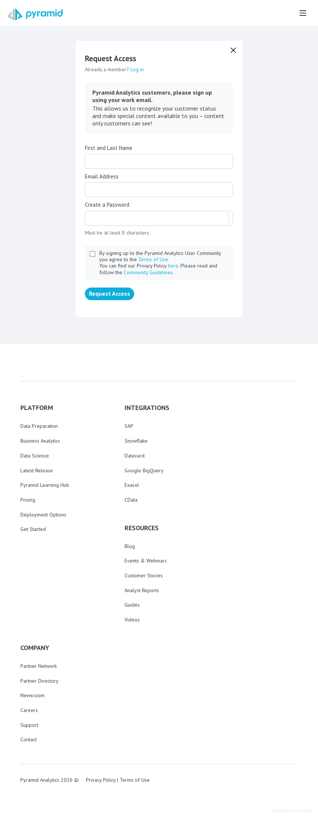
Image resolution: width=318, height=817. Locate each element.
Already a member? (114, 69)
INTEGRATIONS (147, 408)
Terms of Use (135, 780)
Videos (132, 619)
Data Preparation (39, 426)
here (173, 265)
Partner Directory (39, 680)
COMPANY (34, 648)
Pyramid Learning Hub (44, 485)
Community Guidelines (148, 272)
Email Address (102, 176)
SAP (129, 426)
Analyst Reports (142, 590)
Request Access (109, 293)
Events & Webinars (146, 560)
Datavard (135, 455)
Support (29, 725)
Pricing (27, 499)
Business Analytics (40, 440)
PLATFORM (36, 408)
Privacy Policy (101, 780)
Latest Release (36, 470)
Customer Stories (144, 575)
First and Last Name (108, 148)
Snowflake (136, 440)
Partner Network (38, 666)
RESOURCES (142, 528)
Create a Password (107, 204)
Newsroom (32, 695)
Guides (132, 604)
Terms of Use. (153, 259)
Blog (130, 546)
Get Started (33, 529)
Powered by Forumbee (292, 810)
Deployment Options (43, 514)
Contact (28, 739)
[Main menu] (302, 13)
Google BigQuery (144, 470)
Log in (137, 69)
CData (131, 499)
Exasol (132, 485)
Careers (29, 710)
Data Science (34, 455)
